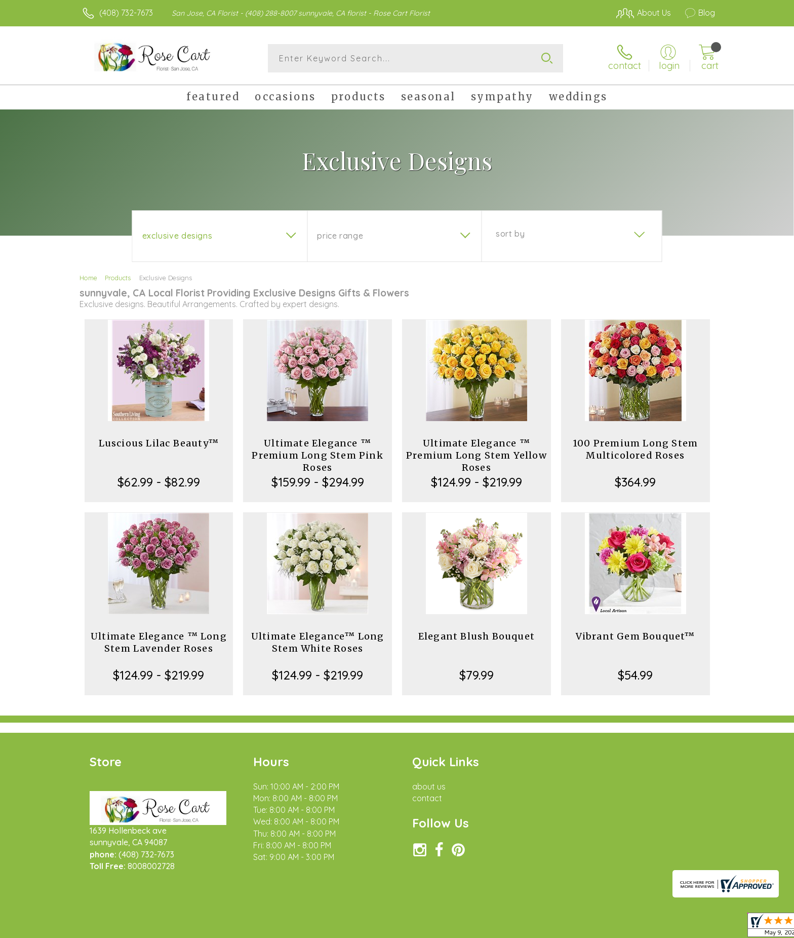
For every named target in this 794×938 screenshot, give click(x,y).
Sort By (510, 234)
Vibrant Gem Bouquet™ (635, 636)
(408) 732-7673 (126, 13)
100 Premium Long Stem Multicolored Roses (635, 449)
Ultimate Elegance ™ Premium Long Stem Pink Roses (317, 455)
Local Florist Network (625, 927)
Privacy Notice (553, 927)
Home (88, 278)
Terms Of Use (493, 927)
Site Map (687, 927)
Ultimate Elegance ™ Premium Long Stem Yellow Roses (476, 455)
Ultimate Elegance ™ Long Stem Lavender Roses (159, 642)
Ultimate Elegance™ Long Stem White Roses (317, 642)
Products (118, 278)
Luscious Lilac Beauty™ (159, 443)
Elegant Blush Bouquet (476, 636)
